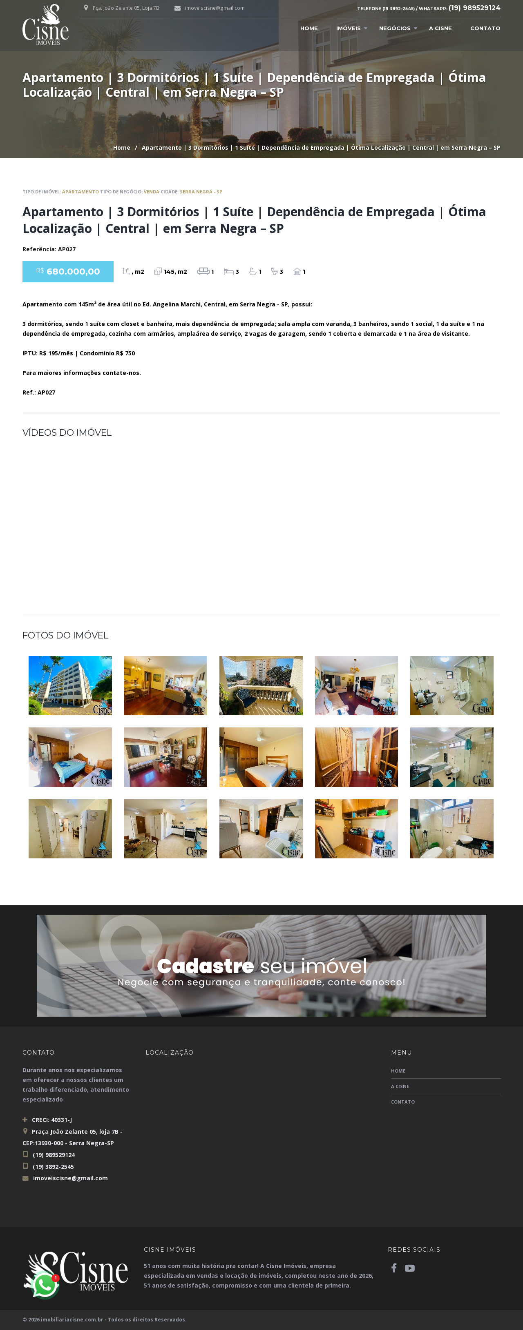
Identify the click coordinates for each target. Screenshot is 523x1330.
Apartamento (80, 191)
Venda (151, 191)
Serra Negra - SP (201, 191)
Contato (485, 28)
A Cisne (440, 28)
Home (309, 28)
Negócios (395, 28)
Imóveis (348, 28)
